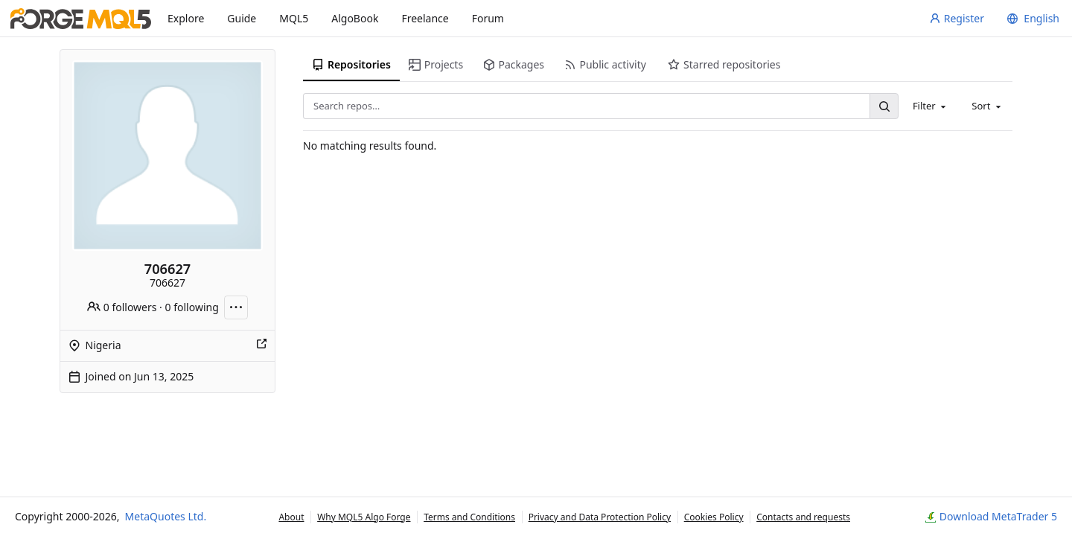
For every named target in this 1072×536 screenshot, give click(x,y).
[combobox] (930, 105)
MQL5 (293, 18)
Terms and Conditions (469, 517)
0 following (192, 307)
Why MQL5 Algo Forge (363, 517)
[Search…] (884, 106)
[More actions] (236, 307)
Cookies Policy (714, 517)
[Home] (80, 18)
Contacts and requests (803, 517)
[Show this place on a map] (261, 345)
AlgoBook (354, 18)
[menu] (1031, 18)
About (291, 517)
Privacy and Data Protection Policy (600, 517)
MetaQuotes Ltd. (166, 516)
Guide (241, 18)
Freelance (424, 18)
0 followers (121, 307)
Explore (186, 18)
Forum (488, 18)
